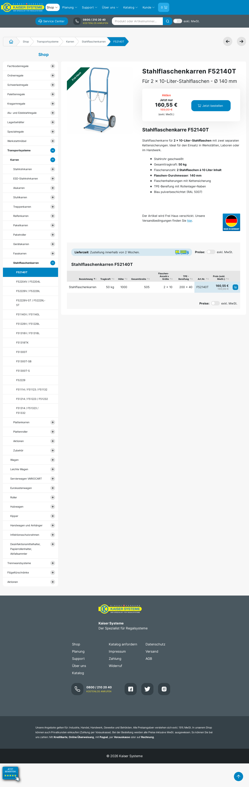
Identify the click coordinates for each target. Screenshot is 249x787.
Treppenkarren (22, 206)
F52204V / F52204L (28, 281)
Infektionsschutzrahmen (24, 534)
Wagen (14, 459)
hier (189, 220)
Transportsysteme (47, 41)
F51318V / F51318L (28, 333)
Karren (70, 41)
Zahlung (115, 659)
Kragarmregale (16, 103)
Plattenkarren (21, 422)
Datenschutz (155, 644)
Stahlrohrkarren (22, 169)
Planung (78, 651)
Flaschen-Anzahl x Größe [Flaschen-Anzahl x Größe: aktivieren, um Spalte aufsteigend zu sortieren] (163, 276)
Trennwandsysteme (19, 563)
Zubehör (18, 450)
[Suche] (167, 21)
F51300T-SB (23, 361)
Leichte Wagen (19, 469)
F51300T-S (23, 370)
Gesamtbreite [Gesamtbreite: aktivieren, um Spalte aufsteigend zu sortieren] (138, 279)
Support (78, 659)
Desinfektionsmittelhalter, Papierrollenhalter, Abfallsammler (25, 549)
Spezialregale (15, 131)
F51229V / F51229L (28, 323)
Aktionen (18, 441)
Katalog (78, 673)
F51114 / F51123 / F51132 (31, 389)
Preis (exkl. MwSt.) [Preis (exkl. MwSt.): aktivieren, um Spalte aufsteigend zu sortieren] (219, 277)
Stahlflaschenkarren (94, 41)
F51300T (21, 351)
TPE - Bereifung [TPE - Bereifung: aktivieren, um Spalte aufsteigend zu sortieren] (183, 277)
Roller (13, 497)
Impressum (117, 651)
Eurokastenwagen (21, 488)
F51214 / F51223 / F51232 (32, 398)
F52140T (21, 272)
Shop (26, 41)
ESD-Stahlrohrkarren (25, 178)
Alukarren (19, 187)
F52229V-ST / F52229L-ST (30, 303)
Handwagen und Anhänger (26, 525)
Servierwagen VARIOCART (26, 478)
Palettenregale (16, 94)
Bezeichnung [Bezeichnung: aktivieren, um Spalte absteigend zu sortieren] (86, 279)
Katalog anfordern (123, 644)
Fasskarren (19, 253)
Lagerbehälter (15, 122)
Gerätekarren (21, 244)
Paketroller (19, 234)
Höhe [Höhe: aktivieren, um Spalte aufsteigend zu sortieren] (121, 279)
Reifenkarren (20, 215)
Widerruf (115, 666)
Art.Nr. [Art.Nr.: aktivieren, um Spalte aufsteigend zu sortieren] (201, 279)
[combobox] (142, 21)
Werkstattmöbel (16, 140)
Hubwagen (16, 506)
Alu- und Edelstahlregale (22, 112)
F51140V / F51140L (28, 314)
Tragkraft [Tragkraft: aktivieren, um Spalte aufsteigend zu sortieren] (105, 279)
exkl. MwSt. (192, 21)
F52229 (20, 380)
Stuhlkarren (20, 197)
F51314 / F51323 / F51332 (27, 410)
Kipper (14, 515)
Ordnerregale (15, 75)
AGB (149, 659)
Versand (152, 651)
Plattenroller (20, 431)
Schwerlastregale (17, 84)
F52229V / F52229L (28, 291)
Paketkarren (20, 225)
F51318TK (22, 342)
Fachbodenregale (17, 66)
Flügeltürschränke (18, 572)
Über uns (79, 666)
